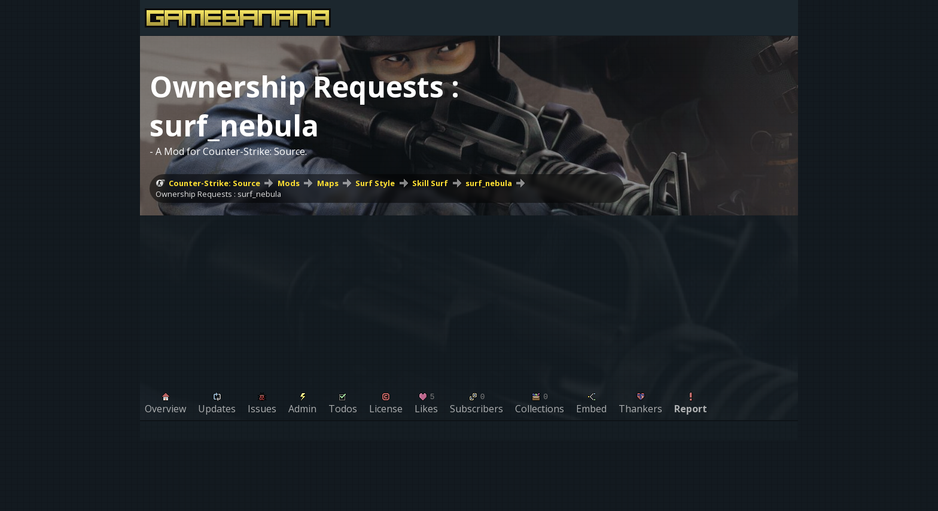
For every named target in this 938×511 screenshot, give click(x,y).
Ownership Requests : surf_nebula (218, 193)
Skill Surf (430, 183)
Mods (289, 183)
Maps (328, 183)
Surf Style (375, 183)
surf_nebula (488, 183)
